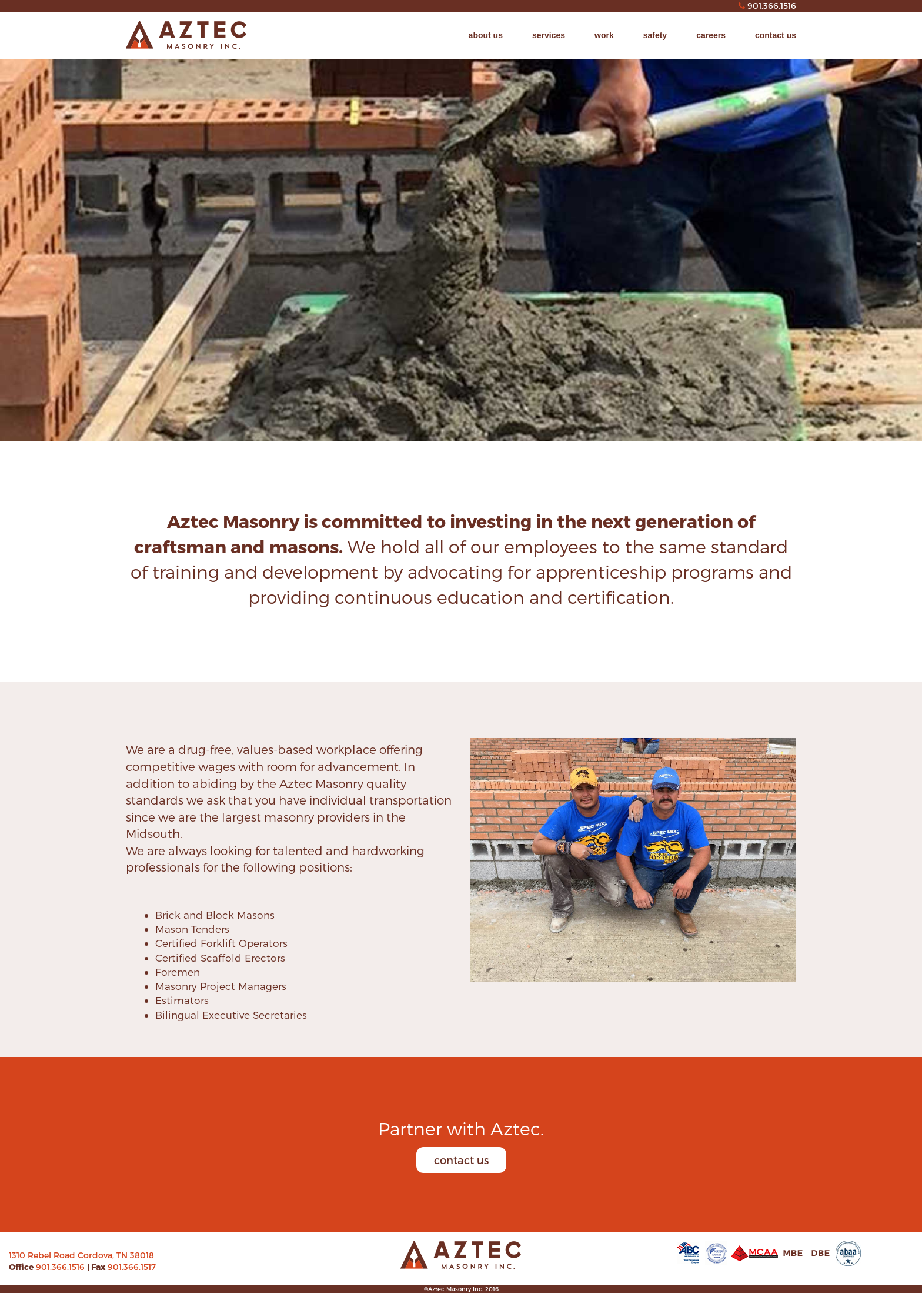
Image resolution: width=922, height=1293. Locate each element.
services (548, 35)
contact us (775, 35)
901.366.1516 (61, 1267)
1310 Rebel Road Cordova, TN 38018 (81, 1255)
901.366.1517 (132, 1267)
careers (711, 35)
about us (486, 35)
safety (655, 35)
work (604, 35)
